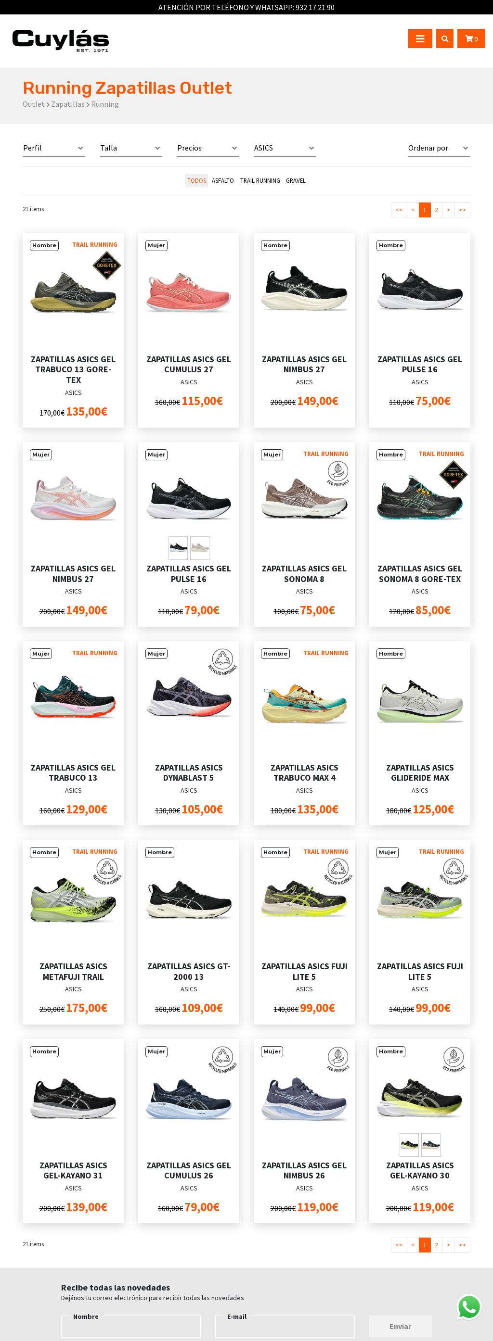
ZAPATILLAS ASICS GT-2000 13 (189, 971)
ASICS (263, 147)
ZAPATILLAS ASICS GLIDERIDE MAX (420, 773)
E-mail (236, 1316)
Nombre (86, 1316)
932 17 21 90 (315, 7)
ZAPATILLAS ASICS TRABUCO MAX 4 (304, 773)
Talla (108, 147)
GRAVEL (296, 180)
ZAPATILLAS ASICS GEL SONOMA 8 (304, 573)
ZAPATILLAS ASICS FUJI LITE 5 (304, 971)
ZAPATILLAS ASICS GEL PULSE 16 (419, 364)
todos (196, 180)
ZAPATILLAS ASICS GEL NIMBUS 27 (304, 364)
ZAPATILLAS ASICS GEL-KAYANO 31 (73, 1170)
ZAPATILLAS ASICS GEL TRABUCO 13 (73, 773)
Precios (189, 147)
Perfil (32, 147)
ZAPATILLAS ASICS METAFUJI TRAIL (73, 971)
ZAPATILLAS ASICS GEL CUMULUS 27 (188, 364)
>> (462, 209)
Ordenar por (428, 147)
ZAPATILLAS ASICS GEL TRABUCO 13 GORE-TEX (73, 369)
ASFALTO (223, 180)
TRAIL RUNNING (260, 180)
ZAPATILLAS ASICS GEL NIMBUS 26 (304, 1170)
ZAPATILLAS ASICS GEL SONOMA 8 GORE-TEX (419, 573)
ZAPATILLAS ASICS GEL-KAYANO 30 (420, 1170)
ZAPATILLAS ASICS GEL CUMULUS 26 (188, 1170)
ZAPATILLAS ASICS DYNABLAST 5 (189, 773)
